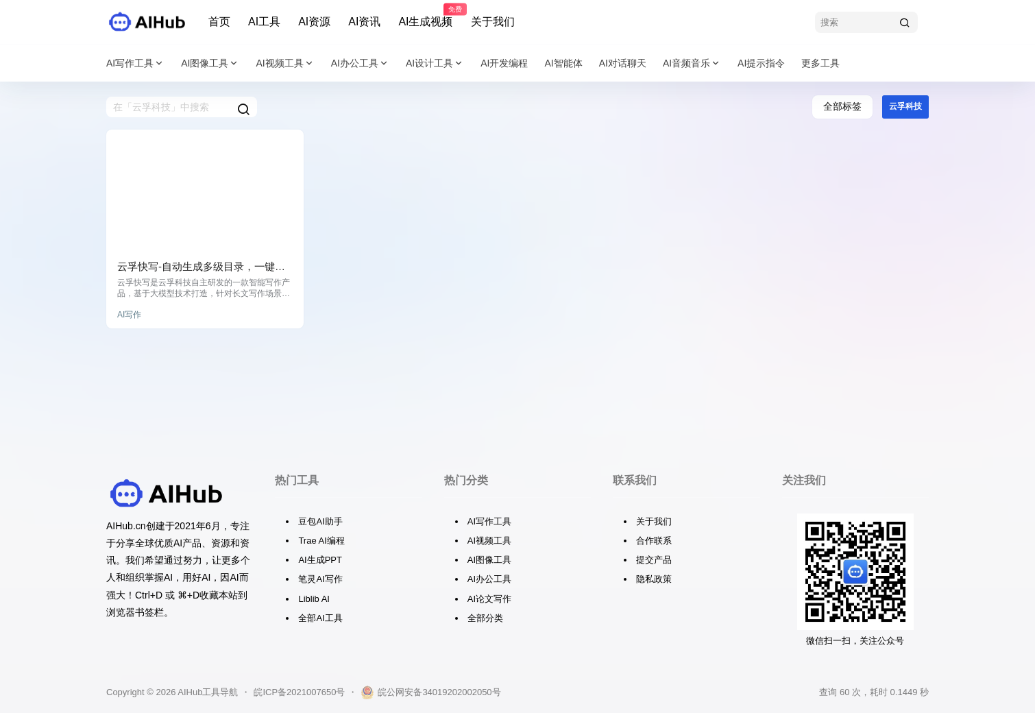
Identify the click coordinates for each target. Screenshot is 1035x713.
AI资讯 (364, 21)
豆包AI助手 (320, 521)
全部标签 (842, 106)
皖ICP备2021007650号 (299, 692)
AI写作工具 (135, 63)
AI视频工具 (285, 63)
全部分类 (485, 618)
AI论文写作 (489, 599)
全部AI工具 (320, 618)
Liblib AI (314, 599)
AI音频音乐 (692, 63)
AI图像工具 (210, 63)
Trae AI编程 (321, 540)
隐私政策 (654, 579)
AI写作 (129, 314)
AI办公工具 (360, 63)
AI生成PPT (320, 560)
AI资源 (314, 21)
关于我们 (493, 21)
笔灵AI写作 (320, 579)
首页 (219, 21)
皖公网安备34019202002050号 (430, 692)
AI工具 (264, 21)
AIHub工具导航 (206, 692)
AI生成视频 (425, 15)
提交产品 (654, 560)
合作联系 (654, 540)
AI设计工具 (435, 63)
